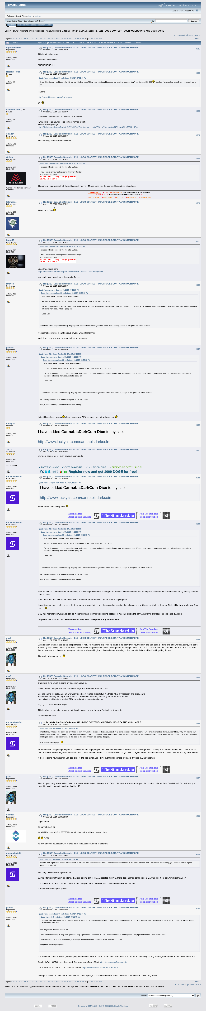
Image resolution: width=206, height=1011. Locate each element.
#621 (198, 49)
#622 (198, 73)
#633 (198, 524)
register (38, 16)
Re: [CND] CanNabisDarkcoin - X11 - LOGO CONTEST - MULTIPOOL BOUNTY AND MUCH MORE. (91, 47)
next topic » (194, 35)
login (30, 16)
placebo (10, 347)
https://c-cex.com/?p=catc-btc (113, 962)
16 (44, 39)
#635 (198, 678)
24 (65, 39)
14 (38, 39)
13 (36, 39)
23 (62, 39)
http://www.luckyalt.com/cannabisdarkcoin (73, 441)
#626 (198, 203)
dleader (10, 134)
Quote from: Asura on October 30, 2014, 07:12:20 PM (59, 290)
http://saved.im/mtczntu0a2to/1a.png (55, 97)
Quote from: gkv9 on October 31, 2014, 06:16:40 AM (58, 728)
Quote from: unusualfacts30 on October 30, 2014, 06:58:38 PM (64, 293)
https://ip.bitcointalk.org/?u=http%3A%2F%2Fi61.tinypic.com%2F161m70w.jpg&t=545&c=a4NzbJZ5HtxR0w (88, 127)
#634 (198, 639)
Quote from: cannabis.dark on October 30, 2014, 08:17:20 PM (62, 163)
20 (54, 39)
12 (33, 39)
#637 (198, 778)
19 (52, 39)
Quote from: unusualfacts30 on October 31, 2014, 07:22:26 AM (62, 914)
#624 (198, 135)
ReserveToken (13, 72)
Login (33, 25)
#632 (198, 478)
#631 (198, 451)
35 (94, 39)
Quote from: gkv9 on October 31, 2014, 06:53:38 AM (58, 859)
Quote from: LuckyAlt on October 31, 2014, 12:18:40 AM (60, 483)
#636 (198, 723)
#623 (198, 111)
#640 (198, 909)
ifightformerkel (13, 47)
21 (57, 39)
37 (100, 39)
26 (70, 39)
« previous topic (181, 35)
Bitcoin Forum (11, 31)
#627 (198, 241)
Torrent (42, 21)
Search (26, 25)
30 (80, 39)
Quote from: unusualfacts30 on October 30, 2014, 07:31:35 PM (62, 78)
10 (28, 39)
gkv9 (8, 638)
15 (41, 39)
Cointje (9, 157)
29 (78, 39)
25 (67, 39)
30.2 (36, 21)
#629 (198, 349)
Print (197, 38)
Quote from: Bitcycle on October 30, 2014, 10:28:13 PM (60, 354)
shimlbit (10, 815)
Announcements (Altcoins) (58, 31)
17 (46, 39)
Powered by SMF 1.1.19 (87, 1006)
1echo (9, 449)
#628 (198, 285)
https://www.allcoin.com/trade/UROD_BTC (101, 967)
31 (83, 39)
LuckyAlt (10, 423)
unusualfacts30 (14, 476)
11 (31, 39)
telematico (11, 202)
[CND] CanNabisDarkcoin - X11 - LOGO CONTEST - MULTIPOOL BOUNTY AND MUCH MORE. (118, 31)
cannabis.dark (13, 109)
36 (97, 39)
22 (59, 39)
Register (41, 25)
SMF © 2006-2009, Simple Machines (113, 1006)
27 (72, 39)
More (49, 25)
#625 (198, 158)
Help (19, 25)
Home (12, 25)
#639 (198, 854)
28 (75, 39)
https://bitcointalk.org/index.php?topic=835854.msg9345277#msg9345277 (72, 271)
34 (92, 39)
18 (49, 39)
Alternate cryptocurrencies (32, 31)
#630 (198, 425)
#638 (198, 816)
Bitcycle (10, 284)
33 (89, 39)
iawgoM (10, 240)
